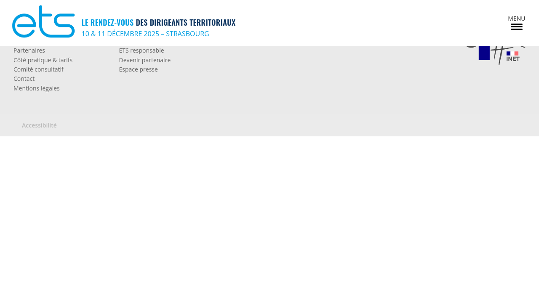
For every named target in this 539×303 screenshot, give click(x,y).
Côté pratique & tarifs (42, 60)
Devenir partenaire (145, 60)
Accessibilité (39, 125)
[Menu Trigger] (516, 22)
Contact (24, 78)
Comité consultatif (38, 69)
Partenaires (29, 50)
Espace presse (138, 69)
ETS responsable (141, 50)
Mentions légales (36, 88)
